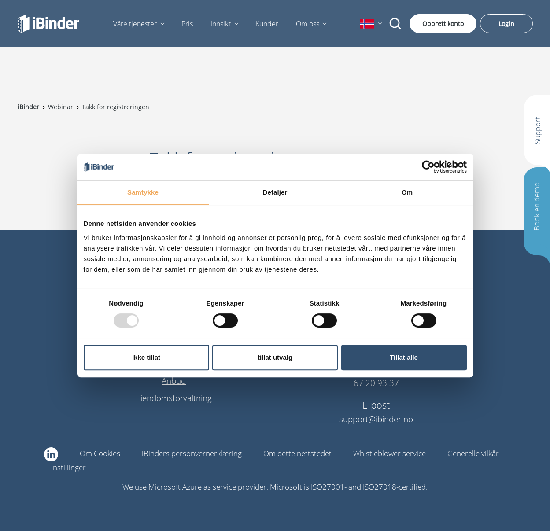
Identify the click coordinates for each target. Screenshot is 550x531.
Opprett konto (443, 23)
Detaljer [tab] (275, 192)
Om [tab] (407, 192)
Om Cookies (100, 453)
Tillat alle (404, 357)
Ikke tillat (146, 357)
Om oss (307, 24)
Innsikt (220, 24)
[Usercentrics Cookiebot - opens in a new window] (428, 166)
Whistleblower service (389, 453)
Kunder (266, 24)
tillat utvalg (275, 357)
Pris (187, 24)
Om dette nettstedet (297, 453)
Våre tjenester (135, 24)
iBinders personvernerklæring (192, 453)
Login (506, 23)
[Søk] (395, 24)
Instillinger (68, 467)
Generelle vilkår (473, 453)
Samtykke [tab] (143, 192)
